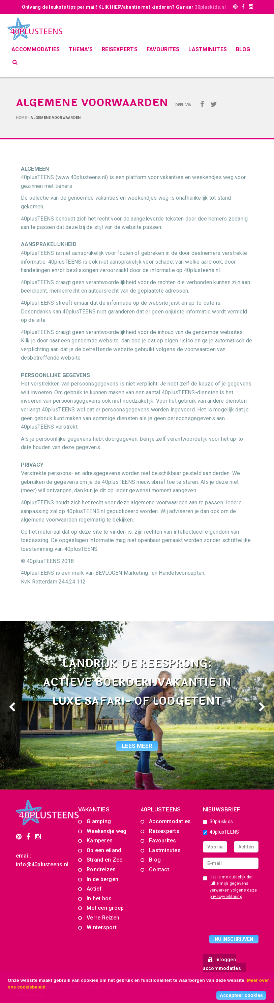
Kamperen (100, 840)
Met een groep (105, 908)
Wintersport (102, 927)
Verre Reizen (103, 917)
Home (21, 117)
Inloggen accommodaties (222, 964)
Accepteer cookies (241, 995)
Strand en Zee (104, 860)
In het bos (99, 898)
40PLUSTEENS (161, 809)
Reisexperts (120, 49)
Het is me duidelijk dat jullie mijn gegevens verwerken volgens (230, 887)
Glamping (99, 821)
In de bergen (102, 879)
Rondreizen (101, 869)
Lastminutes (207, 49)
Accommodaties (35, 49)
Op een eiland (104, 850)
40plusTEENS (221, 832)
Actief (94, 888)
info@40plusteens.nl (42, 864)
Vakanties (94, 809)
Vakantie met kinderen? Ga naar (173, 7)
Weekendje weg (106, 831)
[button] (20, 705)
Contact (159, 869)
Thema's (81, 49)
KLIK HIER (109, 7)
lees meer (137, 745)
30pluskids (218, 821)
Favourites (163, 49)
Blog (243, 49)
